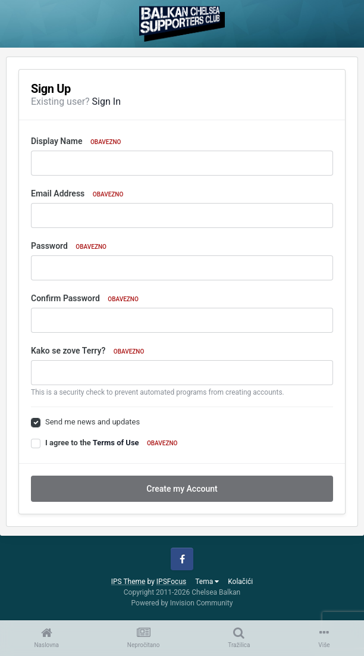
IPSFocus (171, 581)
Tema (207, 581)
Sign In (106, 101)
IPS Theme (128, 581)
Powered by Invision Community (182, 603)
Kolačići (240, 581)
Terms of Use (116, 442)
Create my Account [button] (181, 488)
